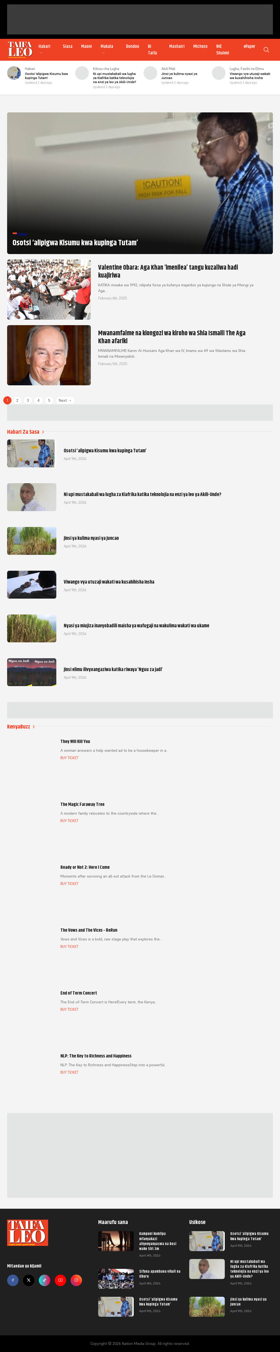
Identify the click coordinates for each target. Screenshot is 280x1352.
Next (65, 400)
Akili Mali (168, 68)
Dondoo (132, 46)
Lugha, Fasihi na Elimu (247, 68)
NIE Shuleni (222, 50)
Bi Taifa (152, 50)
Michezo (200, 46)
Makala (107, 49)
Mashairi (177, 46)
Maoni (86, 46)
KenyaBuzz (21, 727)
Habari (44, 49)
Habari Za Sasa (25, 432)
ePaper (249, 46)
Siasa (67, 46)
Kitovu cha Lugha (106, 68)
